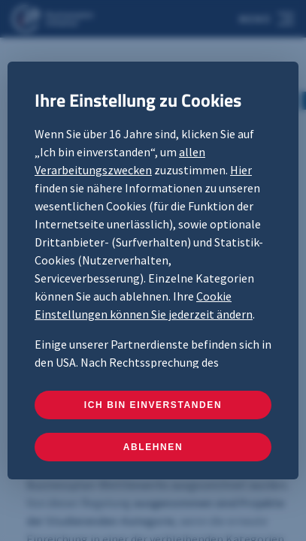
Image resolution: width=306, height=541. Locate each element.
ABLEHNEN (153, 447)
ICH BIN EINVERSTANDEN (153, 405)
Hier (241, 169)
